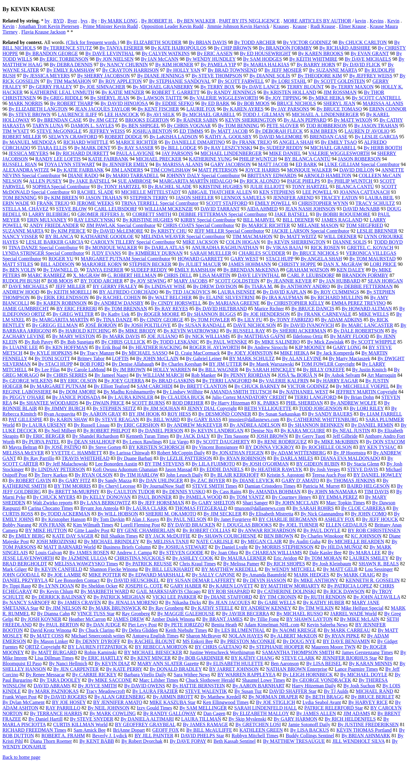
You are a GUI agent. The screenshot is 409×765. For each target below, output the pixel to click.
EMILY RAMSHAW (195, 269)
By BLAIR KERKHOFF (235, 475)
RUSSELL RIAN (19, 164)
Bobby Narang (16, 524)
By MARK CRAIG (356, 574)
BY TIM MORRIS (72, 486)
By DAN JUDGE (103, 624)
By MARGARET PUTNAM (58, 386)
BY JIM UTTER (225, 364)
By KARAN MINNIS (370, 663)
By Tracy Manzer (97, 353)
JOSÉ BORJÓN (101, 325)
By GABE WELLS (276, 602)
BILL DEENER (298, 219)
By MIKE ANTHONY (316, 580)
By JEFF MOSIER (283, 70)
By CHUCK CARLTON (363, 42)
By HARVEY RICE (368, 702)
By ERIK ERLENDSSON (63, 297)
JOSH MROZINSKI (56, 541)
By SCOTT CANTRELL (376, 97)
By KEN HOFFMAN (67, 347)
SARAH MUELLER (210, 253)
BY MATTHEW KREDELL (230, 569)
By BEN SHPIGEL (141, 125)
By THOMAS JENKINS (351, 480)
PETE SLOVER (283, 125)
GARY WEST (245, 258)
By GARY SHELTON (213, 502)
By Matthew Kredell (221, 696)
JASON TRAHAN (104, 197)
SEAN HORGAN (385, 280)
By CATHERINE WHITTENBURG (322, 419)
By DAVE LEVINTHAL (109, 53)
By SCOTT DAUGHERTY (223, 441)
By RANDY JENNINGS (231, 92)
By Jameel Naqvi (111, 375)
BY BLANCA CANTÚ (307, 158)
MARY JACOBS (191, 280)
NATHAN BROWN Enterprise (296, 669)
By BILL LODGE (179, 147)
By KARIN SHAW (69, 419)
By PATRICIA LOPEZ (349, 585)
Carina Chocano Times (50, 508)
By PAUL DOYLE (322, 530)
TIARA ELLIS (52, 147)
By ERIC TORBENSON (64, 59)
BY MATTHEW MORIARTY (290, 585)
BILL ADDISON (57, 264)
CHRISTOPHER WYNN (323, 203)
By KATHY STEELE (212, 608)
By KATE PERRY (124, 669)
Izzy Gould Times (154, 707)
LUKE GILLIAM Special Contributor (361, 164)
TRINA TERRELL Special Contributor (159, 203)
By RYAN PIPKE (342, 635)
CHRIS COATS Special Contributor (198, 225)
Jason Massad (178, 469)
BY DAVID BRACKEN (191, 524)
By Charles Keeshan (181, 364)
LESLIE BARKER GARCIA (54, 242)
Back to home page (21, 757)
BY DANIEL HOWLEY (377, 475)
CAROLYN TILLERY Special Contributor (133, 242)
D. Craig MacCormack (197, 353)
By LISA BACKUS (309, 730)
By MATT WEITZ (298, 236)
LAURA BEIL (379, 197)
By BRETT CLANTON (203, 386)
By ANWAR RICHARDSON (267, 530)
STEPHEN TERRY (149, 197)
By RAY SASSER (136, 147)
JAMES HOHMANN (249, 264)
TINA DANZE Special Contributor (43, 247)
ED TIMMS (191, 131)
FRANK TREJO (53, 203)
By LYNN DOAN (56, 585)
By (94, 20)
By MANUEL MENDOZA (29, 142)
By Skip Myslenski (248, 719)
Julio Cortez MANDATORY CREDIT (249, 397)
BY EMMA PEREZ (338, 497)
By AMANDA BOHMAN (275, 491)
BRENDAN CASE (328, 136)
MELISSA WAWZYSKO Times (86, 563)
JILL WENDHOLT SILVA (358, 741)
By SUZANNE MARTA (333, 70)
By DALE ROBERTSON (359, 330)
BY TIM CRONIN (277, 597)
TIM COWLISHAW (170, 170)
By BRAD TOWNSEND (232, 70)
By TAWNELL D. (61, 269)
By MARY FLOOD (349, 336)
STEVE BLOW (71, 208)
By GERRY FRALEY (50, 86)
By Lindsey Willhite (183, 391)
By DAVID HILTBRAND (221, 308)
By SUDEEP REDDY (281, 147)
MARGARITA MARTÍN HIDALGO (195, 181)
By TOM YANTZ (247, 497)
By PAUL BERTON (59, 624)
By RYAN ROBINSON (242, 458)
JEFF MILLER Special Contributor (229, 231)
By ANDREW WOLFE (353, 402)
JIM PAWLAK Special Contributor (120, 225)
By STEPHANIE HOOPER (276, 646)
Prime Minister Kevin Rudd (110, 26)
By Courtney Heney (291, 497)
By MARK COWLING (113, 713)
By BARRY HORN (316, 64)
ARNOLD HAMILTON (327, 175)
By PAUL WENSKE (227, 341)
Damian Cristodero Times (270, 486)
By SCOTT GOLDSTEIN (339, 81)
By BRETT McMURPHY (73, 491)
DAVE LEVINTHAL (259, 275)
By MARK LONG (119, 20)
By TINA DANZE (114, 319)
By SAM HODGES (262, 59)
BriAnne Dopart (129, 730)
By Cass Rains (227, 491)
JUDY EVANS (106, 253)
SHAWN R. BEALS (379, 563)
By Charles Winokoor (322, 536)
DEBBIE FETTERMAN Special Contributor (222, 214)
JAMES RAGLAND (341, 219)
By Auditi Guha (304, 541)
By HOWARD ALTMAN (367, 308)
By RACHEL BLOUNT (151, 641)
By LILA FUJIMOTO (213, 463)
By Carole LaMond (86, 369)
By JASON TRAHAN (376, 125)
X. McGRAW (86, 275)
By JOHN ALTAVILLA (376, 597)
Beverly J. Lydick (109, 735)
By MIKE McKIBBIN (336, 441)
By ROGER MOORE (158, 314)
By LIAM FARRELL (381, 414)
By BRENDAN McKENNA (251, 269)
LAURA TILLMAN (201, 719)
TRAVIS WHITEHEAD (85, 458)
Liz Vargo (179, 441)
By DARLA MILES (293, 458)
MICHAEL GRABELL (333, 147)
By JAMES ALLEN (316, 713)
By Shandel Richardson (95, 436)
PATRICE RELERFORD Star (333, 707)
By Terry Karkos (50, 475)
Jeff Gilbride (345, 436)
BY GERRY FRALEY (115, 286)
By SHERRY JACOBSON (103, 75)
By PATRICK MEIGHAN (119, 597)
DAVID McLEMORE (281, 136)
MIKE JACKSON (200, 242)
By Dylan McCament (23, 702)
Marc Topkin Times (345, 502)
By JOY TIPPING (283, 97)
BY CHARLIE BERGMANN (288, 519)
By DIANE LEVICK (253, 480)
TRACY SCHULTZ (375, 203)
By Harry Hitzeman (230, 402)
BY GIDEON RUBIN (317, 463)
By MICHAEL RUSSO (299, 613)
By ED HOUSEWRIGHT (265, 53)
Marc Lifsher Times (158, 680)
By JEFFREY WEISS (370, 75)
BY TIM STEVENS (164, 463)
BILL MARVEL (259, 219)
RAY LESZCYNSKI (94, 219)
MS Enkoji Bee (197, 641)
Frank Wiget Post (19, 696)
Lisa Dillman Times (54, 658)
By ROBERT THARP (71, 103)
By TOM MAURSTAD (372, 258)
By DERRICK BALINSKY (59, 597)
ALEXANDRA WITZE (25, 170)
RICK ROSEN (325, 247)
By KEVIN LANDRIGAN (217, 430)
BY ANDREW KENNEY (266, 608)
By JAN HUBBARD (339, 280)
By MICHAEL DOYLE (363, 674)
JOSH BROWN (272, 436)
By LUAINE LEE (20, 347)
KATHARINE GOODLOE (107, 236)
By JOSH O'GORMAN (266, 463)
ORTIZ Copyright (43, 646)
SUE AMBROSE (135, 181)
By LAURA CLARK (146, 508)
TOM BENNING (19, 197)
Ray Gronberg (136, 613)
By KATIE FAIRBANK (80, 170)
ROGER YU (61, 258)
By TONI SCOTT (52, 358)
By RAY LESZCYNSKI (228, 147)
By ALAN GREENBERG (119, 696)
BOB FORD (92, 364)
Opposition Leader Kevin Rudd (172, 26)
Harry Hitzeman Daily (314, 685)
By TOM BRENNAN (125, 308)
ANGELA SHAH (296, 142)
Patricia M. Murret (321, 486)
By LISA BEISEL (324, 663)
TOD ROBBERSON (326, 125)
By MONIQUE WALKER (111, 247)
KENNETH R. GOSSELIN (373, 580)
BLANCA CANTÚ (355, 186)
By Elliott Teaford (112, 386)
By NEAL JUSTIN (351, 430)
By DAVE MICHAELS (368, 59)
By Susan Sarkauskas (280, 414)
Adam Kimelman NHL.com (271, 624)
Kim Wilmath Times (93, 524)
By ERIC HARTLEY (102, 658)
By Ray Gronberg (166, 608)
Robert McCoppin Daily (181, 452)
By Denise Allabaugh (133, 364)
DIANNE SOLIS (350, 242)
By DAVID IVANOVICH (308, 325)
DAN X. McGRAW (343, 264)
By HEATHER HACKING (155, 347)
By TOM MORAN (323, 558)
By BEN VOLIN (19, 269)
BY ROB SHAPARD (229, 591)
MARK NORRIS (26, 103)
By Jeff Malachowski (67, 463)
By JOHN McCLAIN (157, 358)
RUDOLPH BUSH (21, 280)
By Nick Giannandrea (322, 513)
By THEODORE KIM (320, 75)
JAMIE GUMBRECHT (25, 308)
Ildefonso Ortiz (308, 336)
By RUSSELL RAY (245, 330)
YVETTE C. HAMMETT (76, 452)
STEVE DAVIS (363, 469)
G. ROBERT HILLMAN (131, 275)
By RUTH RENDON (325, 597)
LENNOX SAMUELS (243, 197)
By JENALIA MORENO (133, 602)
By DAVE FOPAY (188, 741)
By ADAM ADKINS (341, 319)
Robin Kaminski (100, 652)
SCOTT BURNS (148, 402)
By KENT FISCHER (158, 109)
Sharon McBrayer (203, 635)
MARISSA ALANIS (383, 103)
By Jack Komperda (335, 353)
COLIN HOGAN (243, 242)
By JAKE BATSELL (89, 181)
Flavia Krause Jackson (43, 32)
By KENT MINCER (150, 658)
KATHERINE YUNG (210, 158)
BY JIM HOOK (144, 414)
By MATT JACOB (229, 131)
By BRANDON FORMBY (285, 48)
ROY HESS (179, 414)
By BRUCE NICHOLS (316, 253)
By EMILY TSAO (339, 142)
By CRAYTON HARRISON (130, 70)
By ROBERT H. (157, 20)
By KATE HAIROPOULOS (178, 48)
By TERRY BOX (217, 86)
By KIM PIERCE (68, 231)
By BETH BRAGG (324, 696)
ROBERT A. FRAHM (63, 735)
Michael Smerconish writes (98, 635)
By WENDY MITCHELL (290, 569)
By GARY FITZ (74, 480)
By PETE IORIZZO (184, 624)
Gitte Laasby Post (92, 530)
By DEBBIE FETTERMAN (365, 286)
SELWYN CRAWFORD (72, 136)
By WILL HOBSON (118, 513)
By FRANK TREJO (252, 142)
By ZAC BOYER (207, 480)
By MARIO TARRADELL (132, 175)
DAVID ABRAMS (52, 685)
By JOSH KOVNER (41, 619)
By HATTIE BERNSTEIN (199, 685)
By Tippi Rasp (16, 585)
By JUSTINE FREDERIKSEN (368, 724)
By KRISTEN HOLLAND (289, 92)
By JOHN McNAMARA (332, 491)
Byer (72, 20)
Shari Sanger (255, 502)
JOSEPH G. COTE (143, 585)
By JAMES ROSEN (89, 552)
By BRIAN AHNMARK (366, 735)
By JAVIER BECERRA (245, 613)
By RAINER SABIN (197, 120)
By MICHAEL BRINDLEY (111, 541)
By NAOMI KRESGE (294, 630)
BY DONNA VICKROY (270, 447)
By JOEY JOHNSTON (250, 353)
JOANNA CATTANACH (365, 192)
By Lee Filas (47, 369)
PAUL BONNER (155, 497)
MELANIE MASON (318, 225)
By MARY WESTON (73, 336)
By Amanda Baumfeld (265, 574)
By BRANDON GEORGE (52, 53)
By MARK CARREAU (347, 630)
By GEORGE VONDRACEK (321, 680)
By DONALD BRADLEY (176, 669)
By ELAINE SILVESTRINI (227, 297)
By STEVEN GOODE (181, 552)
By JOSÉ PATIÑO (63, 447)
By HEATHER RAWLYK (277, 469)
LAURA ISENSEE (236, 292)
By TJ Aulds (336, 691)
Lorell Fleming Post (140, 524)
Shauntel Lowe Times (263, 680)
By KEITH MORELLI (69, 292)
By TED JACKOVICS (188, 292)
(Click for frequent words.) (92, 42)
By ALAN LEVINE (302, 358)
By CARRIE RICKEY (94, 674)
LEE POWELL (317, 192)
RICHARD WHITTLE (86, 142)
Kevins (376, 20)
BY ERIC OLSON (78, 380)
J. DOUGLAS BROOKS (247, 524)
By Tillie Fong (264, 619)
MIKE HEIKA (294, 353)
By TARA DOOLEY (60, 680)
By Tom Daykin (109, 519)
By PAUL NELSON (186, 519)
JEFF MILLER (70, 286)
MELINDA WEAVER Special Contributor (183, 236)
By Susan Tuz (248, 691)
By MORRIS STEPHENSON (284, 547)
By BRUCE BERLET (372, 696)
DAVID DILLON (356, 170)
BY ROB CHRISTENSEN (374, 530)
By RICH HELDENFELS (350, 719)
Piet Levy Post (142, 624)
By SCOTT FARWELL (241, 81)
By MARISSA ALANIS (179, 164)
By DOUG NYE (299, 641)
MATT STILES (17, 264)
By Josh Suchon (359, 685)
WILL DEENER (340, 236)
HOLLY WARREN (172, 369)
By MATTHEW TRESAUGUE (294, 741)
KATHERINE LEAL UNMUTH (62, 92)
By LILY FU (249, 319)
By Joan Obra (224, 552)
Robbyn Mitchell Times (254, 735)
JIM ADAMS (356, 713)
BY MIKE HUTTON (46, 530)
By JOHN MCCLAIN (297, 502)
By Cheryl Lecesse (117, 486)
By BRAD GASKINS (173, 380)
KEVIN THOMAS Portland (363, 730)
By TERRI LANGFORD (226, 380)
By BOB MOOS (253, 103)
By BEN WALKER (196, 20)
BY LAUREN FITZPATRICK (98, 646)
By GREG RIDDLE (63, 97)
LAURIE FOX (201, 109)
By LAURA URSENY (44, 425)
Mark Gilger (14, 569)
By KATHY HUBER (324, 602)
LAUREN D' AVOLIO (367, 131)
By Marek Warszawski (271, 364)
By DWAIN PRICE (105, 402)
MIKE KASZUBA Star (172, 702)
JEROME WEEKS (95, 203)
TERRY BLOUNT (305, 86)
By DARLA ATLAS (165, 247)
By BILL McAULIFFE (209, 730)
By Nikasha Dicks (183, 602)
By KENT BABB (96, 741)
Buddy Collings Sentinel (310, 735)
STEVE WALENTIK (206, 691)
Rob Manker (203, 375)
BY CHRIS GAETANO (218, 646)
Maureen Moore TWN (333, 646)
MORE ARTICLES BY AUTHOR (317, 20)
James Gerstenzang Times (367, 652)
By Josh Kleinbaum (331, 563)
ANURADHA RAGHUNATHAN (225, 247)
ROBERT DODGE (123, 136)
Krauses (281, 26)
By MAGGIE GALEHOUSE (186, 613)
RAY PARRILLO (63, 707)
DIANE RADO (83, 175)
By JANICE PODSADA (76, 397)
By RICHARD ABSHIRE (345, 48)
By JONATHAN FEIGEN (238, 452)
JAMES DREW (129, 619)
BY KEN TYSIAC (377, 447)
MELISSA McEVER (23, 452)
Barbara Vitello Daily (145, 674)
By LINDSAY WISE (165, 286)
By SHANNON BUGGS (211, 314)
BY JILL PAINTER (153, 735)
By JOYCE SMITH (97, 685)
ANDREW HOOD (20, 292)
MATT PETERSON (218, 170)
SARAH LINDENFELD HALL (265, 707)
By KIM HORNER (174, 64)
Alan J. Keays (145, 519)
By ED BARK (215, 103)
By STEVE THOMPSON (217, 75)
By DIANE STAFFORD (228, 597)
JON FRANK (52, 524)
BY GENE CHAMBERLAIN (146, 530)
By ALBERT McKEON (294, 635)
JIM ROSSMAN (339, 92)
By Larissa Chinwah (130, 452)
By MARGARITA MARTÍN (60, 319)
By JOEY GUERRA (124, 380)
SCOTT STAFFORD (226, 203)
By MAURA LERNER (243, 558)
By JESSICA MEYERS (46, 75)
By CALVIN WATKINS (166, 53)
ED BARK (306, 164)
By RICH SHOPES (286, 563)
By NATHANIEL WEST (303, 391)
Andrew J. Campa (134, 552)
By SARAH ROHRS (313, 508)
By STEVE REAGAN (117, 419)
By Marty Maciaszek (349, 358)
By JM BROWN (129, 369)
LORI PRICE (383, 264)
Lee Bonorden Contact (77, 580)
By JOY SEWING (148, 280)
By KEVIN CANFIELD (58, 569)
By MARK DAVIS (121, 336)
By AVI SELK (160, 114)
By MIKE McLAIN (359, 619)
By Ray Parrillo (38, 458)
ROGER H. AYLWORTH (214, 347)
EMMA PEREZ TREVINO (358, 303)
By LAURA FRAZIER (155, 691)
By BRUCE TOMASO (339, 109)
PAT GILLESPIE (25, 419)
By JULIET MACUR (199, 264)
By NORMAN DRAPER (273, 696)
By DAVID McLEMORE (118, 231)
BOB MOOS (60, 280)
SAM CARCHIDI (155, 386)
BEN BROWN (279, 536)
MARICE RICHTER (136, 142)
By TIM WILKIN (316, 608)
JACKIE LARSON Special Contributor (310, 231)
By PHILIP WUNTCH (349, 181)
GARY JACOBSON (231, 164)
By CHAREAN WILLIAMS (273, 552)
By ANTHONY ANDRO (305, 286)
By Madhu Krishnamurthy (129, 391)
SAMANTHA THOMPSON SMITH (298, 652)
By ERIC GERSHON (138, 425)
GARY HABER (186, 585)
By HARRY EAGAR (337, 380)
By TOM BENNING (238, 125)
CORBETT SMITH (151, 214)
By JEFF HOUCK (380, 519)
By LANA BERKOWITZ (105, 502)
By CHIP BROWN (232, 48)
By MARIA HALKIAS (266, 64)
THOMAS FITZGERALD (201, 508)
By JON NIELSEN (115, 59)
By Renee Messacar (45, 674)
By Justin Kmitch (369, 369)
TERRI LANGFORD (315, 397)
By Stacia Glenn (363, 463)
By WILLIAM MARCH (160, 375)
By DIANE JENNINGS (160, 75)
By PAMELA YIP (218, 64)
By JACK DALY (193, 436)
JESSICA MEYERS (28, 153)
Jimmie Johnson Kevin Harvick (238, 26)
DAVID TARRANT (219, 208)
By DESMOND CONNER (224, 414)
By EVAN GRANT (370, 53)
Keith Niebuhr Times (186, 630)
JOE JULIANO (162, 336)
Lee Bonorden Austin (116, 463)
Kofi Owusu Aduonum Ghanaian (125, 469)
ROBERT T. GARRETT (176, 92)
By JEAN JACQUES (229, 602)
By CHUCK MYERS (54, 497)
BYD (58, 20)
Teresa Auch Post (329, 475)
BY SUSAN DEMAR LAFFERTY (201, 580)
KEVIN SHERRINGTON (250, 120)
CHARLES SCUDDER (262, 253)
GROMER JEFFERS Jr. (101, 214)
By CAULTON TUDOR (131, 491)
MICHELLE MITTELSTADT (151, 192)
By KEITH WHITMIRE (313, 59)
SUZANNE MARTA (22, 231)
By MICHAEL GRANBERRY (163, 86)
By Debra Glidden (140, 630)
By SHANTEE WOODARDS (48, 402)
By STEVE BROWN (29, 114)
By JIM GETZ (103, 120)
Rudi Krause (323, 26)
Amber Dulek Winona (173, 619)
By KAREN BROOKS (320, 53)
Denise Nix (262, 430)
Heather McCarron (87, 619)
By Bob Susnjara (77, 341)
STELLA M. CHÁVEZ (25, 208)
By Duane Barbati (135, 458)
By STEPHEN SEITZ (114, 408)
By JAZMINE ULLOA (84, 558)
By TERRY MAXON (352, 86)
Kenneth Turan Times (147, 436)
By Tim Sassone (233, 436)
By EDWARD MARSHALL (156, 574)
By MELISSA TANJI (167, 541)
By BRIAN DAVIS (208, 42)
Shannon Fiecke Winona (114, 569)
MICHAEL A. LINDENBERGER (325, 114)
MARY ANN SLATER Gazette (168, 663)
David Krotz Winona (50, 630)
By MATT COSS (47, 635)
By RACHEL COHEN (118, 297)
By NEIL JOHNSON (108, 707)
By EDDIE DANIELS (222, 469)
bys (84, 20)
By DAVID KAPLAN (284, 292)
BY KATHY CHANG (252, 658)
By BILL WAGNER (218, 369)
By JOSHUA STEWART (182, 547)
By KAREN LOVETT (231, 585)
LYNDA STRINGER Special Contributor (43, 253)
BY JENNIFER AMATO (117, 702)
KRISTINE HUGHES (221, 186)
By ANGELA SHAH (321, 258)
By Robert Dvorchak (142, 741)
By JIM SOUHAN (161, 408)
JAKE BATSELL (292, 214)
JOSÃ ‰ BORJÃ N (297, 375)
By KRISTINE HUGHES (147, 219)
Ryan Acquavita (59, 414)
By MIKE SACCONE (110, 680)
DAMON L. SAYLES (92, 125)
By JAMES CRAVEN (79, 602)
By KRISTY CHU (169, 231)
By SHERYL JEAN (109, 97)
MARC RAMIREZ (47, 275)
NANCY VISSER (20, 236)
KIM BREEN (323, 131)
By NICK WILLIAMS (207, 336)
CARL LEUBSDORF (115, 208)
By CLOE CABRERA (363, 508)
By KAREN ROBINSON (61, 303)
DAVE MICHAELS (28, 286)
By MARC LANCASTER (367, 325)
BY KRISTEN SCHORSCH (157, 447)
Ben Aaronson (285, 663)
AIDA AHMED (262, 208)
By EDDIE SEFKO (174, 103)
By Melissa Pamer (241, 563)
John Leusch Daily (184, 475)
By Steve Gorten (104, 447)
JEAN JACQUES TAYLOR (102, 109)
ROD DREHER (188, 402)
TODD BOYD (388, 242)
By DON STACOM (385, 441)
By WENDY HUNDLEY (211, 59)
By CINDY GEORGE (161, 319)
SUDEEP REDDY (149, 269)
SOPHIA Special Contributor (61, 186)
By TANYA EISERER (121, 48)
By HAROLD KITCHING (84, 330)
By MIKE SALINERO (277, 341)
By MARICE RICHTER (266, 225)
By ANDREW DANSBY (119, 303)
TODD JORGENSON (321, 408)
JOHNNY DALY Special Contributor (203, 175)
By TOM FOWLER (210, 319)
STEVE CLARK (298, 658)
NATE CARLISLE (214, 541)
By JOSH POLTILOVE (147, 325)
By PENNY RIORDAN (246, 375)
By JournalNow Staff (164, 486)
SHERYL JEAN (339, 103)
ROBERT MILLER (21, 136)
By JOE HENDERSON (266, 314)
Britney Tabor (91, 358)
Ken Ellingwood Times (225, 702)
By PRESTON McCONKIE (247, 641)
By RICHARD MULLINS (337, 297)
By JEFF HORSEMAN (161, 502)
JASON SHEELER (195, 197)
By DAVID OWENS (144, 685)
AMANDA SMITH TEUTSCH (241, 391)
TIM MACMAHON (252, 236)
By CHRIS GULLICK (123, 341)
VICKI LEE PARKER (174, 597)
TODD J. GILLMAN (263, 114)
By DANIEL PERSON (160, 430)
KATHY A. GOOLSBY (228, 136)
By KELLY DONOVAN (107, 497)
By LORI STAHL (289, 81)
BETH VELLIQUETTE (267, 408)
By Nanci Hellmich (68, 663)
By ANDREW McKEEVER (194, 425)
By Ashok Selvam (342, 375)
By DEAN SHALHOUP (91, 441)
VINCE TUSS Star (96, 613)
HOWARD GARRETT (200, 258)
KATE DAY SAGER (73, 536)
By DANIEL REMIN (372, 425)
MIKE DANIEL (285, 153)
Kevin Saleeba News (327, 624)
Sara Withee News (192, 674)
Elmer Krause (352, 26)
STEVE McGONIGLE (59, 131)
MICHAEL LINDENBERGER (231, 153)
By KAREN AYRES (243, 109)
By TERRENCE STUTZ (67, 48)
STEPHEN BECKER (150, 264)
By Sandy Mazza (114, 480)
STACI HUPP (279, 258)
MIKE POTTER (105, 574)
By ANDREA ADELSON (255, 425)
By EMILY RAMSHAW (70, 70)
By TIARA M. (259, 286)
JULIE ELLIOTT (267, 186)
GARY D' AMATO (300, 480)
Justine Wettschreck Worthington (222, 652)
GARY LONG (347, 347)
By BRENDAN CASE (59, 120)
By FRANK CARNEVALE (324, 314)
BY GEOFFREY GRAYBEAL (145, 724)
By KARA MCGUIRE (303, 430)
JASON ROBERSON (359, 158)
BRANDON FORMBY (365, 275)
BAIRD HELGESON (368, 486)
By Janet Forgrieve (232, 519)
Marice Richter (269, 308)
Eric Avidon (285, 558)
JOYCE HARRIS (262, 170)
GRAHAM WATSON (307, 269)
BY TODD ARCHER (101, 280)
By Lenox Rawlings (142, 441)
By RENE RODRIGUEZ (282, 441)
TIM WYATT (15, 131)
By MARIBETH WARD (105, 591)
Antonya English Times (155, 635)
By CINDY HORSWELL (176, 303)
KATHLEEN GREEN (261, 730)
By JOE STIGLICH (275, 702)
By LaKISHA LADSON (174, 136)
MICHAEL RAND (374, 691)
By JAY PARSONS (290, 109)
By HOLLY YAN (183, 70)
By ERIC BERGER (45, 436)
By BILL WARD (163, 419)
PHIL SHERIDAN (304, 402)
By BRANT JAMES (222, 619)
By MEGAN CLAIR (261, 541)
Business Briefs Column (127, 547)
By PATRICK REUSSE (149, 563)
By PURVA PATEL (41, 441)
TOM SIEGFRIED (364, 225)
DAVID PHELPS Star (202, 735)
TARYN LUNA (47, 125)
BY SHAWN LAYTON (309, 619)
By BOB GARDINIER (201, 658)
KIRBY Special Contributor (208, 219)
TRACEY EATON (339, 197)
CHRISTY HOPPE (297, 264)
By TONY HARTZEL (119, 186)
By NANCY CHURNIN (124, 64)
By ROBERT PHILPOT (107, 430)
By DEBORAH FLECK (279, 131)
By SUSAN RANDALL (202, 325)
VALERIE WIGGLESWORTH (339, 153)
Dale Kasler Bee (325, 552)
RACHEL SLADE (95, 192)
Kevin (393, 20)
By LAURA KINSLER (130, 397)
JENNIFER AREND (293, 197)
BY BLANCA (59, 236)
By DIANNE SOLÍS (270, 75)
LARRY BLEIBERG (49, 214)
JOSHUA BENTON (152, 131)
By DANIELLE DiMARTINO (195, 142)
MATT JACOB (273, 164)
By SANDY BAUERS (330, 414)
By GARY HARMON (295, 719)
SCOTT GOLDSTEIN (237, 280)
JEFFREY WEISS (107, 131)
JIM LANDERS (127, 170)
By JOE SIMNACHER (102, 86)
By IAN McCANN (159, 59)
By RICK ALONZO (260, 181)
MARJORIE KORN (102, 264)
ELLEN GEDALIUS (346, 524)
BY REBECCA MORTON (161, 646)
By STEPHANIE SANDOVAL (180, 81)
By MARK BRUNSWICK (115, 608)
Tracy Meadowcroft (105, 691)
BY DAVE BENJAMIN (346, 641)
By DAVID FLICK (361, 64)
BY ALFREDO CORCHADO (128, 292)
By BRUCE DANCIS (313, 308)
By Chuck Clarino (96, 630)
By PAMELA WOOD (200, 497)
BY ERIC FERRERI (76, 308)
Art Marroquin (381, 375)
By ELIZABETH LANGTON (38, 109)
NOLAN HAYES (246, 635)
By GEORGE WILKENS (27, 380)
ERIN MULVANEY (47, 219)
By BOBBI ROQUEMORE (343, 214)
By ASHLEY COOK (193, 558)
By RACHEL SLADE (170, 186)
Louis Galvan (48, 552)
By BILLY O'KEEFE (324, 369)
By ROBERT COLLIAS (206, 530)
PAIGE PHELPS (303, 181)
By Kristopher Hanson (63, 519)
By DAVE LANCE (260, 86)
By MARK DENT (92, 147)
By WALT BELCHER (170, 297)
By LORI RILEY (367, 408)
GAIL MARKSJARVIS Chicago (168, 591)
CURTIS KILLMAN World (80, 724)
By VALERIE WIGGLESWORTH (224, 97)
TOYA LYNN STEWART (69, 164)
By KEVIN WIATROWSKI (191, 330)
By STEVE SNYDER (91, 719)
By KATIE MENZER (123, 92)
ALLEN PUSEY (45, 181)
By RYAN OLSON (94, 475)
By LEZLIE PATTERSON (186, 458)
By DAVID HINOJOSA (124, 103)
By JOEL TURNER (298, 524)
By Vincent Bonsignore (215, 447)
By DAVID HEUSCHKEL (133, 580)
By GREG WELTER (73, 314)
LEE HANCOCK (122, 114)
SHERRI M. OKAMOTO (171, 513)
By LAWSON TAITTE (159, 97)
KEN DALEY (351, 269)
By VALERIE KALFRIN (284, 380)
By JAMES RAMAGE (205, 724)
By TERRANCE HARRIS (56, 713)
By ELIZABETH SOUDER (154, 42)
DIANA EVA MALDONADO (350, 458)
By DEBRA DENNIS (71, 64)
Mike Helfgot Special (362, 608)
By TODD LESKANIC (176, 341)
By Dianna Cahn (53, 613)
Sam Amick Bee (90, 730)
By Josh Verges (325, 469)
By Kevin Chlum (56, 591)
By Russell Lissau (92, 425)
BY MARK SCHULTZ (252, 358)
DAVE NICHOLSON (254, 325)
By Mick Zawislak (325, 341)
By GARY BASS (204, 419)
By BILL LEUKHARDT (169, 569)
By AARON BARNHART (258, 685)
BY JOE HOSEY (69, 702)
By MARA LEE (365, 552)
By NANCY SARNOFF (26, 602)
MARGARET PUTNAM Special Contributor (125, 258)
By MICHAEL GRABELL (208, 114)
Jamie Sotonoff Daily (309, 724)
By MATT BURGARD (54, 652)
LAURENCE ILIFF (77, 114)
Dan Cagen (214, 713)
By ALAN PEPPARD (305, 120)
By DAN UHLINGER (161, 480)
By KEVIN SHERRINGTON (296, 242)
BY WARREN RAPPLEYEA (246, 674)
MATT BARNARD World (70, 547)
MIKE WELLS (374, 314)
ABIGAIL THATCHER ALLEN (220, 192)
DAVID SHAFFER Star (293, 691)
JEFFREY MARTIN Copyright (366, 391)
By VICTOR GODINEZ (307, 42)
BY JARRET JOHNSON (234, 669)
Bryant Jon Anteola (99, 508)
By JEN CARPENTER (76, 669)
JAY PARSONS (177, 153)
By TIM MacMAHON (69, 81)
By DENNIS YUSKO (183, 491)
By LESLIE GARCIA (376, 136)
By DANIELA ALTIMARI (147, 719)
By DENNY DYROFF (97, 641)
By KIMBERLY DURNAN (155, 253)
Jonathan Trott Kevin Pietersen (48, 26)
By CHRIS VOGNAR (189, 125)
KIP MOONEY (310, 347)
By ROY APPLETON (120, 81)
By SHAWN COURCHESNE (227, 536)
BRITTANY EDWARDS (272, 175)
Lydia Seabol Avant (322, 702)
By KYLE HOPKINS (51, 353)
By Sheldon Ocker (99, 585)
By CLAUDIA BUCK (182, 397)
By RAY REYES (171, 308)
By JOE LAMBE (64, 574)
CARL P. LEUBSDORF (311, 275)
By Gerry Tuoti (310, 436)
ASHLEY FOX (339, 519)
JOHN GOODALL (21, 574)
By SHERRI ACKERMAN (299, 330)
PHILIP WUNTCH (258, 158)
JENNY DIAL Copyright (212, 408)
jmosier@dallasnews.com (254, 419)
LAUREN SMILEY (369, 558)
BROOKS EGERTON (147, 120)
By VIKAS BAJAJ (284, 247)
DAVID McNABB (361, 208)
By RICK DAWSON (344, 591)
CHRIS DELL (178, 275)
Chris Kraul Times (197, 563)
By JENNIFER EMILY (125, 164)
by (47, 20)
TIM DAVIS (376, 491)
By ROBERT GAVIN (30, 480)
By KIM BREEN (61, 197)
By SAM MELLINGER (203, 707)
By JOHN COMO (369, 513)
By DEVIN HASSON (264, 580)
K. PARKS (268, 402)
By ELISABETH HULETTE (234, 663)
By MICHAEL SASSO (145, 353)
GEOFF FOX (165, 730)
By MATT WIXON (353, 120)
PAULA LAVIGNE (135, 153)
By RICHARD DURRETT (82, 153)
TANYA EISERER (104, 269)
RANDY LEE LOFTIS (58, 158)
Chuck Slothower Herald (210, 680)
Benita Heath (224, 624)
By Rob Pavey (39, 341)
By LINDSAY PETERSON (58, 469)
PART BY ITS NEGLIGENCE (249, 20)
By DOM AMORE (77, 391)
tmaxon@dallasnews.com (260, 508)
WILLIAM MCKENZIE (169, 208)
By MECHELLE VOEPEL (362, 386)
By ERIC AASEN (215, 53)
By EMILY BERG (27, 536)
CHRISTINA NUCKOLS (139, 558)
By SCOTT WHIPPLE (373, 341)
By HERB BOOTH (383, 147)
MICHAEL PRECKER (158, 158)
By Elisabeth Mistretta (271, 513)
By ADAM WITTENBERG (298, 452)
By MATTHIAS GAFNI (261, 336)
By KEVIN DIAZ (112, 663)
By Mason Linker (50, 641)
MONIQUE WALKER (309, 170)
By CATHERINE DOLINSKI (286, 591)
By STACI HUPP (55, 364)
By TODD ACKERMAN (65, 513)
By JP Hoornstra (349, 452)
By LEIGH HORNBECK (308, 674)
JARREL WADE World (353, 613)
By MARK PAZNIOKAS (53, 691)
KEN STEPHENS (277, 192)
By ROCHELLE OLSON (327, 447)
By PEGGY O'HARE (23, 397)
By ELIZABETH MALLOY (261, 713)
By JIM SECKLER (222, 513)
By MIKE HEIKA (326, 97)
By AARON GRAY (102, 414)
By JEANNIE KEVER (289, 280)
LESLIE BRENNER (377, 231)
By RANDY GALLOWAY (169, 713)
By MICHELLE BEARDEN (356, 541)
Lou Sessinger (379, 569)
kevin (360, 20)
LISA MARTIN (215, 275)
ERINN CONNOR (387, 109)
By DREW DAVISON (215, 286)
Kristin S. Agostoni (286, 475)
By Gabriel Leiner (204, 358)
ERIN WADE (15, 203)
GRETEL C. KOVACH (370, 247)
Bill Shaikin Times (119, 536)
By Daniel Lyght (231, 547)
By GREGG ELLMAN (55, 325)
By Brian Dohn (359, 397)
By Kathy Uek (115, 314)
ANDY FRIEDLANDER (54, 225)
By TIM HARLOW (139, 475)
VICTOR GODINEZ (307, 386)
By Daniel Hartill (45, 719)
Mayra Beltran (23, 447)
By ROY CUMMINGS (336, 292)
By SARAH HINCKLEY (270, 369)
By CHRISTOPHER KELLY (295, 303)
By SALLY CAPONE (213, 574)
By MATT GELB (340, 569)
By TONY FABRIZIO (292, 319)
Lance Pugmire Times (356, 669)
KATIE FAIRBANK (108, 158)
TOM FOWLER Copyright (328, 364)
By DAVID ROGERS (65, 696)
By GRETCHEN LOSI (258, 724)
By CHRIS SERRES (66, 375)
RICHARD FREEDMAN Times (34, 730)
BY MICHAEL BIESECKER (153, 652)
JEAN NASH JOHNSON (310, 208)
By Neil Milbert (60, 430)
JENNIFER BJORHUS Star (349, 658)
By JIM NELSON (64, 608)
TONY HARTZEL (310, 186)
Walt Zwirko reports (52, 502)
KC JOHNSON (366, 536)
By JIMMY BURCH (64, 408)
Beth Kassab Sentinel (235, 741)
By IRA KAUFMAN (282, 297)
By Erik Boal (108, 347)
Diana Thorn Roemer (51, 741)
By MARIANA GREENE (234, 303)
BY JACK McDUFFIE (167, 536)
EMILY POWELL (273, 203)
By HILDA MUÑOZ (341, 547)
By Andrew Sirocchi (267, 347)
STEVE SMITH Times (214, 486)
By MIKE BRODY (137, 330)
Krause (300, 26)
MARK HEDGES (311, 574)
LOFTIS (120, 358)
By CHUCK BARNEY (257, 386)
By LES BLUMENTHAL (240, 630)
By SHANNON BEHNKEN (316, 425)
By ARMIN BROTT (173, 696)
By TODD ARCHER (255, 42)
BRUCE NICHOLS (296, 103)
